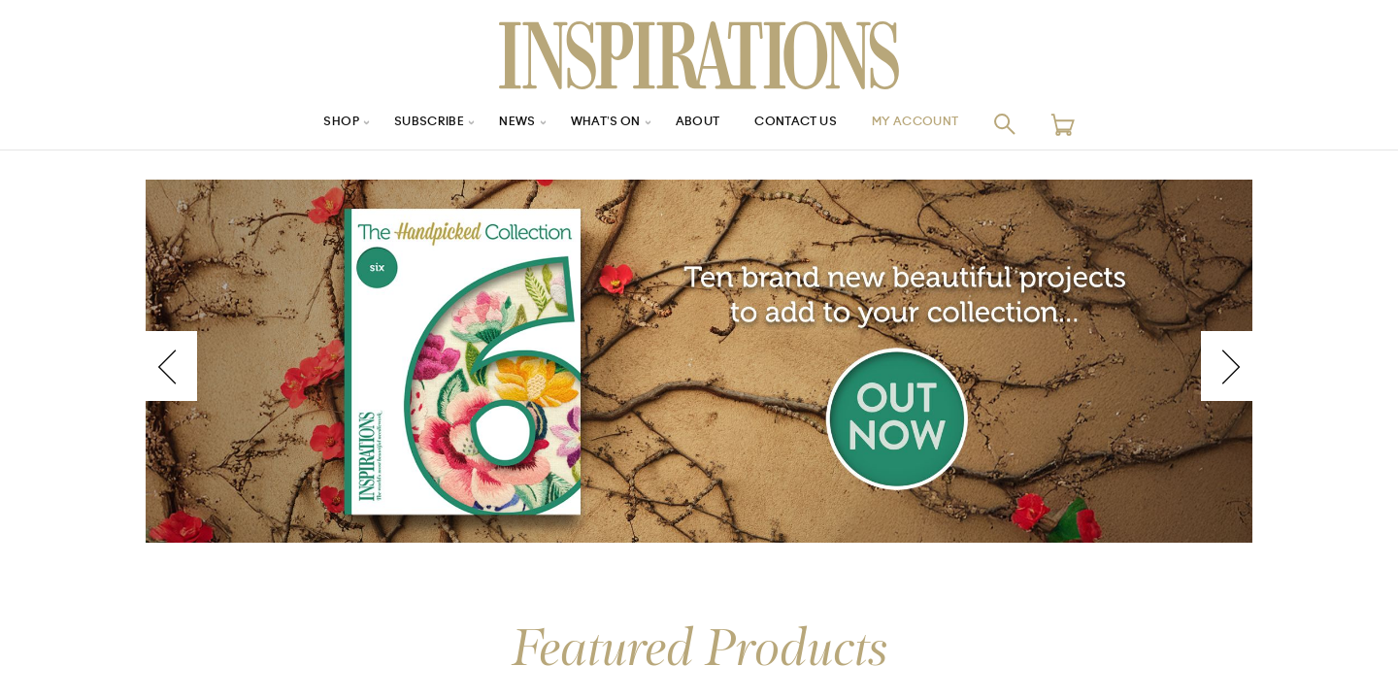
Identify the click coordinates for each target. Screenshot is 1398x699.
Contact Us (806, 124)
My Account (940, 124)
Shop (311, 124)
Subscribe (408, 124)
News (503, 124)
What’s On (599, 124)
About (699, 124)
